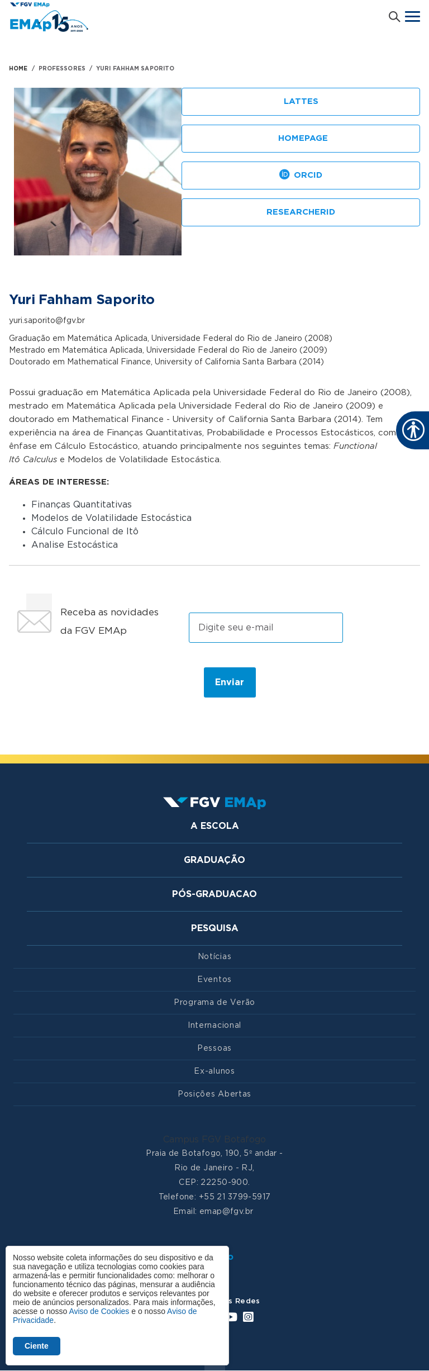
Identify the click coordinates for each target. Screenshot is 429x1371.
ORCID (300, 176)
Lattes (301, 101)
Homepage (301, 138)
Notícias (215, 957)
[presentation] (102, 682)
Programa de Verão (214, 1003)
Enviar (229, 682)
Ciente (37, 1345)
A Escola (214, 826)
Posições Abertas (214, 1094)
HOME (18, 69)
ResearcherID (300, 212)
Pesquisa (215, 928)
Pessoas (214, 1048)
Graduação (214, 860)
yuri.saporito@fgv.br (47, 321)
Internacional (214, 1026)
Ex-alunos (214, 1071)
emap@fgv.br (226, 1212)
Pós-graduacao (214, 894)
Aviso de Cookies (99, 1311)
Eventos (214, 980)
